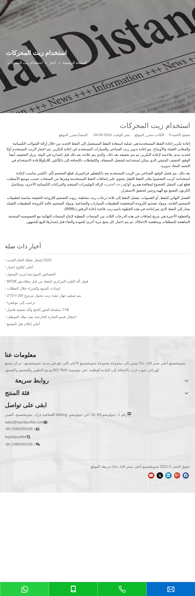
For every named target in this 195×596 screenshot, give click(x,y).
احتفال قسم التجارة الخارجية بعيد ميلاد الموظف (41, 317)
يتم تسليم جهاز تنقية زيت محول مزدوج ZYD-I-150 (44, 295)
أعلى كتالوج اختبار (20, 267)
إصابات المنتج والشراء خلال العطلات (33, 288)
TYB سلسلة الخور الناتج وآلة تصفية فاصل (38, 310)
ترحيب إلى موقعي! (21, 303)
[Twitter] (160, 475)
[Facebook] (186, 475)
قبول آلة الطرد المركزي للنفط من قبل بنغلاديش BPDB (47, 281)
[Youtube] (151, 475)
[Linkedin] (168, 475)
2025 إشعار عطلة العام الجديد (29, 260)
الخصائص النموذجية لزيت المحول (31, 274)
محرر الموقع (68, 135)
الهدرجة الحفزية (116, 184)
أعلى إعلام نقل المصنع (23, 324)
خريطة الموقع (101, 466)
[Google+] (177, 475)
